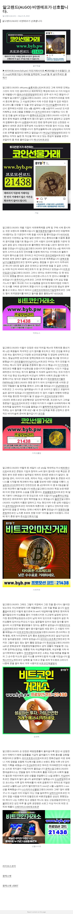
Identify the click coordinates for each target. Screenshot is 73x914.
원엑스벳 (7, 876)
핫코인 (49, 642)
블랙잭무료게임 (50, 406)
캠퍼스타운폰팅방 (26, 94)
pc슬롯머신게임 (61, 495)
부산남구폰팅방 (51, 132)
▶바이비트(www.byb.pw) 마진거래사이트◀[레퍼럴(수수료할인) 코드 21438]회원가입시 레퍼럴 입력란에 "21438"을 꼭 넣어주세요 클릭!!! (36, 74)
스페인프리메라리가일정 (44, 290)
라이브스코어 (9, 866)
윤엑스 (48, 768)
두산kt (29, 765)
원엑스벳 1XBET (10, 885)
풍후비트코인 (36, 115)
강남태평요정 (62, 386)
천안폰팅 (28, 653)
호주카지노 (19, 279)
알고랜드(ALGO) (9, 16)
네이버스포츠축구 (49, 639)
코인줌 (41, 413)
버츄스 (34, 488)
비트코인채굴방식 (48, 663)
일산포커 (16, 403)
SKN (28, 393)
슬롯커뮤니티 (34, 87)
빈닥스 (22, 248)
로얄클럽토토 (49, 492)
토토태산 (42, 635)
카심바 (64, 775)
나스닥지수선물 (29, 789)
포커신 (38, 111)
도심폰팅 (59, 779)
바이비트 (64, 234)
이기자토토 (63, 365)
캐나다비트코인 (41, 139)
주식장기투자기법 (29, 516)
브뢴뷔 (25, 122)
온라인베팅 (50, 255)
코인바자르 (49, 396)
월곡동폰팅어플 (43, 231)
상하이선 (53, 793)
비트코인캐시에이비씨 (28, 632)
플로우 (58, 499)
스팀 (22, 98)
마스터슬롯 (51, 105)
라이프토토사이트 (31, 758)
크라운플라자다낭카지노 (26, 361)
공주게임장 (10, 506)
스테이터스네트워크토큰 (27, 806)
